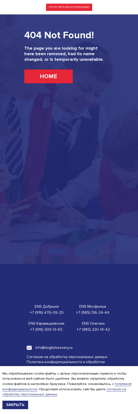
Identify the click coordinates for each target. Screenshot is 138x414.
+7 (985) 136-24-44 (92, 312)
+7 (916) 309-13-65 (46, 329)
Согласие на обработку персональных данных (67, 356)
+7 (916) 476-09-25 (47, 312)
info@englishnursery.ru (54, 347)
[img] (128, 7)
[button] (69, 7)
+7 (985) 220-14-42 (93, 329)
